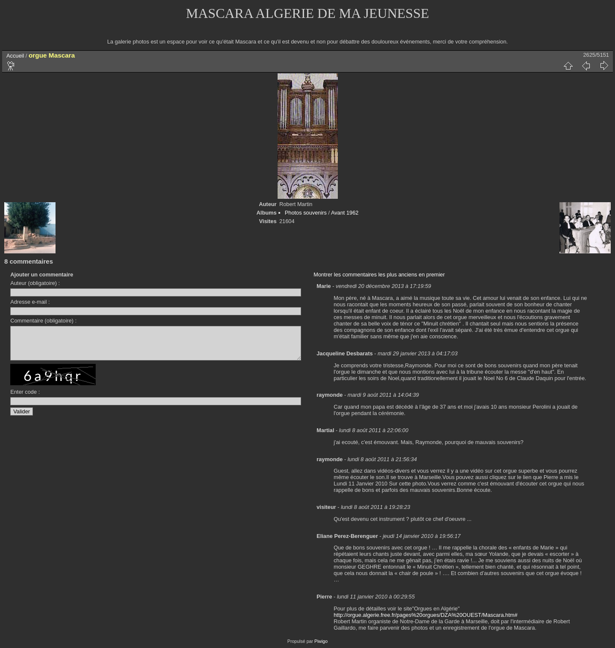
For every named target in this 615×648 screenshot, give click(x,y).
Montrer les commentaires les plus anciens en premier (379, 274)
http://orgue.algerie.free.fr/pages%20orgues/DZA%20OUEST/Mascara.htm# (425, 615)
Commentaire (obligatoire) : (43, 320)
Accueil (15, 55)
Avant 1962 (345, 212)
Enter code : (25, 398)
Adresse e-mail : (30, 302)
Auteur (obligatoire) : (35, 283)
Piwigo (321, 641)
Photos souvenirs (306, 212)
